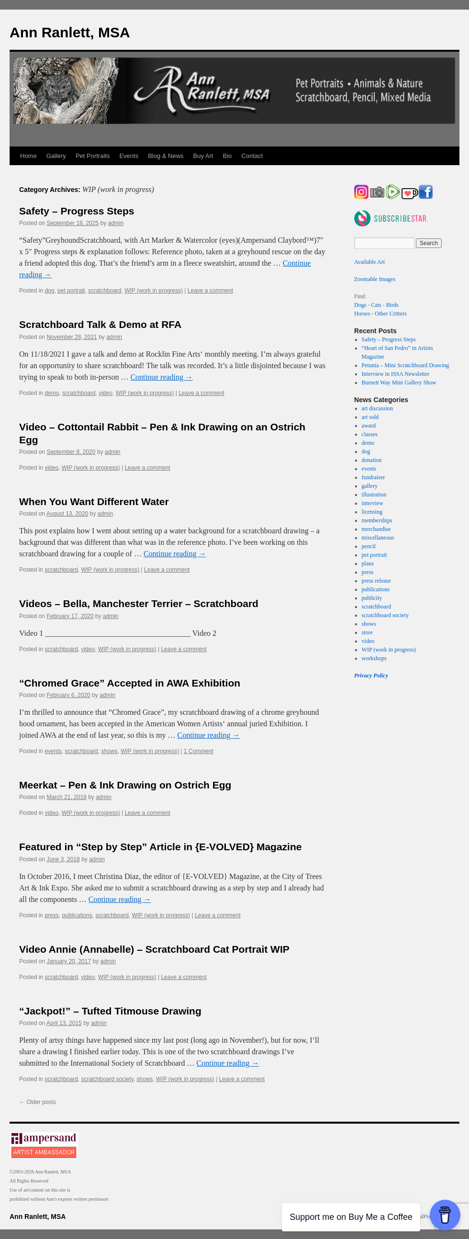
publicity (372, 598)
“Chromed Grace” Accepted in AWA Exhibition (129, 682)
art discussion (377, 408)
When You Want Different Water (94, 501)
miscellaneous (378, 537)
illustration (374, 494)
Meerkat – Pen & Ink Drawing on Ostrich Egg (125, 784)
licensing (372, 511)
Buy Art (203, 155)
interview (372, 503)
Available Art (369, 262)
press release (376, 580)
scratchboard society (107, 1079)
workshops (374, 658)
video (105, 393)
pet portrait (71, 290)
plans (368, 563)
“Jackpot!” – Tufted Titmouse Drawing (110, 1010)
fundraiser (373, 477)
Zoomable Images (374, 279)
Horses (362, 313)
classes (370, 434)
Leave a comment (210, 290)
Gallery (56, 155)
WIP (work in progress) (153, 290)
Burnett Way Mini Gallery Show (399, 382)
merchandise (376, 529)
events (53, 751)
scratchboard (104, 290)
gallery (370, 486)
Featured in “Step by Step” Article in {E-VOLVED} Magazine (160, 846)
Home (28, 155)
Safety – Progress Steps (76, 210)
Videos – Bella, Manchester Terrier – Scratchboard (138, 603)
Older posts (37, 1102)
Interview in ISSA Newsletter (396, 374)
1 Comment (198, 751)
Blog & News (165, 155)
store (367, 632)
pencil (369, 546)
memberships (377, 520)
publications (77, 915)
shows (109, 751)
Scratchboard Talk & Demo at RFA (100, 324)
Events (128, 155)
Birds (392, 305)
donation (372, 460)
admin (116, 223)
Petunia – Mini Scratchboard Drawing (405, 365)
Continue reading (161, 377)
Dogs (360, 305)
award (369, 425)
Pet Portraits (93, 155)
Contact (252, 155)
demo (52, 393)
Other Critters (390, 313)
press (51, 915)
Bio (227, 155)
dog (49, 290)
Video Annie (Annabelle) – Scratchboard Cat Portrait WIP (154, 949)
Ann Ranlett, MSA (70, 32)
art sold (370, 417)
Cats (376, 305)
